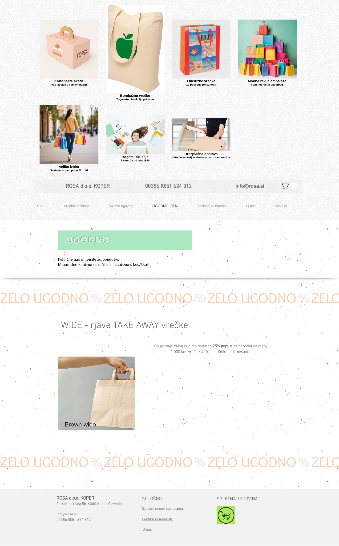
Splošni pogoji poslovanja (162, 508)
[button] (289, 186)
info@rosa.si (250, 186)
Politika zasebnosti (157, 519)
